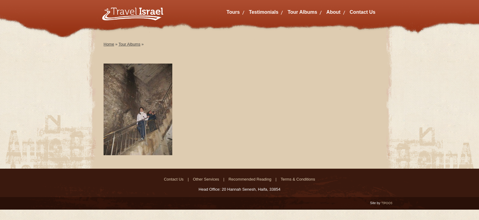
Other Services (206, 179)
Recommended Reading (250, 179)
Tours (233, 12)
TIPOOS (386, 203)
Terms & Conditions (298, 179)
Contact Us (362, 12)
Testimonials (264, 12)
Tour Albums (302, 12)
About (333, 12)
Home (109, 44)
